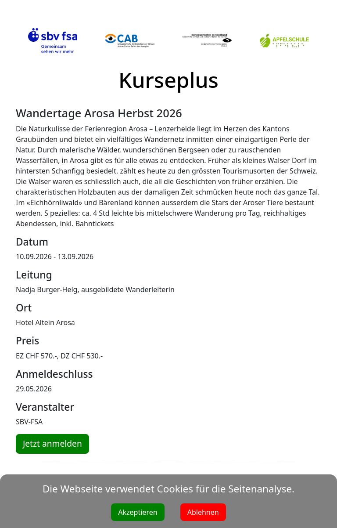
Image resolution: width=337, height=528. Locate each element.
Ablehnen (203, 512)
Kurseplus (168, 79)
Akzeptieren (137, 512)
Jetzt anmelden (52, 443)
